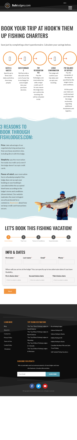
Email (43, 258)
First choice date (12, 276)
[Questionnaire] (53, 237)
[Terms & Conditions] (38, 237)
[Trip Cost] (24, 237)
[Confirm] (69, 237)
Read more (14, 203)
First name (10, 258)
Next (10, 291)
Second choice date (36, 276)
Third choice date (59, 276)
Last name (27, 258)
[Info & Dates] (8, 237)
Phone (61, 258)
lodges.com (22, 5)
